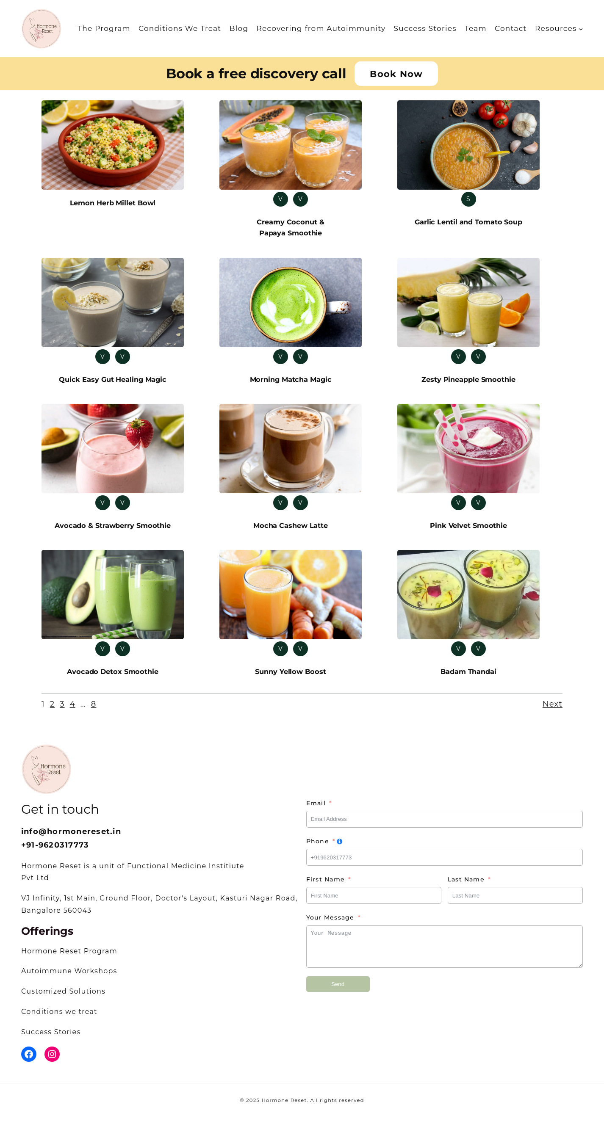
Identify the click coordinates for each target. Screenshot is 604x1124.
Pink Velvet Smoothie (468, 529)
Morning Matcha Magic (290, 382)
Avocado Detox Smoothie (113, 677)
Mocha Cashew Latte (290, 529)
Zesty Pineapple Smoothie (468, 382)
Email (316, 809)
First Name (325, 885)
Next (552, 710)
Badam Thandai (468, 677)
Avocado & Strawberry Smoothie (112, 529)
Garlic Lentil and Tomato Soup (468, 222)
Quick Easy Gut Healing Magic (112, 382)
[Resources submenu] (581, 28)
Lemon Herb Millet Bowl (113, 203)
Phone (317, 847)
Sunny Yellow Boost (290, 677)
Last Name (466, 885)
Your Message (330, 924)
